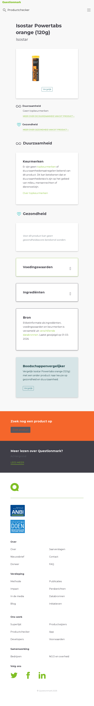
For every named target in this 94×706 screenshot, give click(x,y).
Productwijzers (58, 624)
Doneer (14, 564)
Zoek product (20, 429)
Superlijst (15, 624)
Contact (53, 556)
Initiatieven (55, 603)
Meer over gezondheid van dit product (45, 130)
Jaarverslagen (57, 549)
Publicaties (55, 581)
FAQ (51, 564)
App (51, 631)
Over (13, 549)
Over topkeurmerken (35, 193)
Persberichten (57, 588)
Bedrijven (15, 656)
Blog (13, 603)
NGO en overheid (59, 656)
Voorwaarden (57, 639)
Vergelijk (47, 89)
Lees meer (17, 462)
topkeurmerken (46, 166)
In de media (17, 596)
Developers (17, 639)
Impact (14, 588)
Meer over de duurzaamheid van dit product (48, 116)
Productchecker (16, 10)
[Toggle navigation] (89, 10)
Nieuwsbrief (17, 556)
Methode (15, 581)
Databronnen (57, 596)
